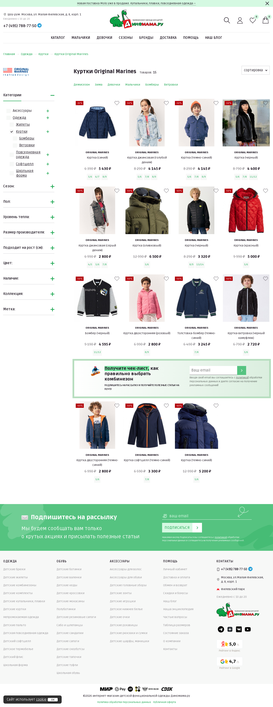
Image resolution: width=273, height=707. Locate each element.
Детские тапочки (69, 657)
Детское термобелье (18, 649)
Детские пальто (14, 625)
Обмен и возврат (175, 585)
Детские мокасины (70, 601)
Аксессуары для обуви (126, 577)
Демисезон (82, 84)
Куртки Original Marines (71, 54)
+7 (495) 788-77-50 (19, 25)
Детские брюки (14, 569)
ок (52, 699)
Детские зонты (121, 593)
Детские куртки (14, 609)
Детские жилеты (15, 577)
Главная (11, 54)
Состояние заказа (176, 633)
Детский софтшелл (17, 641)
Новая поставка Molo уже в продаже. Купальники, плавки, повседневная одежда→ (136, 3)
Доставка (168, 38)
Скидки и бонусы (175, 593)
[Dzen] (230, 629)
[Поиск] (227, 20)
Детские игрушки (123, 601)
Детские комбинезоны (19, 585)
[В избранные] (117, 103)
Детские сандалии (70, 633)
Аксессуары (22, 111)
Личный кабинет (175, 569)
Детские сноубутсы (70, 649)
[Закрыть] (267, 3)
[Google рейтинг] (229, 664)
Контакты (170, 649)
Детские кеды (67, 585)
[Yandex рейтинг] (229, 646)
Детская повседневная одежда (25, 633)
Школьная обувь (68, 673)
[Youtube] (247, 629)
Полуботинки (66, 609)
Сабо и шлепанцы (70, 625)
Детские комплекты (18, 593)
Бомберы (26, 138)
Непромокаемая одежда (21, 617)
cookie (41, 699)
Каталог (58, 38)
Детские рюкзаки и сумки (128, 633)
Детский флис (13, 657)
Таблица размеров (176, 625)
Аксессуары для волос (126, 569)
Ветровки (27, 145)
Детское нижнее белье (126, 609)
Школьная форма (15, 665)
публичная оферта (164, 702)
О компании (171, 641)
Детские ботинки (69, 569)
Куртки (45, 54)
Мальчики (80, 38)
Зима (98, 84)
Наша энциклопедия (178, 609)
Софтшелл (25, 164)
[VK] (238, 629)
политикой (242, 377)
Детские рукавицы (124, 625)
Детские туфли (67, 665)
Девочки (104, 38)
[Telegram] (39, 25)
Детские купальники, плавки (24, 601)
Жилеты (23, 124)
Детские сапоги (68, 641)
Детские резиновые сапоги (76, 617)
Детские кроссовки (70, 593)
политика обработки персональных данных (124, 702)
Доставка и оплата (176, 577)
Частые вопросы (175, 617)
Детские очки (120, 617)
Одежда (29, 54)
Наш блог (213, 38)
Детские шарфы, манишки (129, 641)
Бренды (146, 38)
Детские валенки (69, 577)
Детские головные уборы (128, 585)
